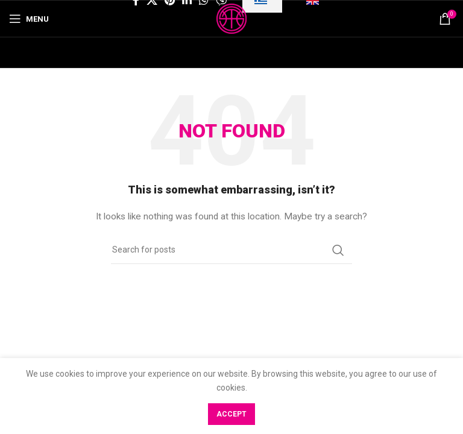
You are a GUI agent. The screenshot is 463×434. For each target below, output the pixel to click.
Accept (231, 414)
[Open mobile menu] (29, 19)
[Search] (231, 250)
